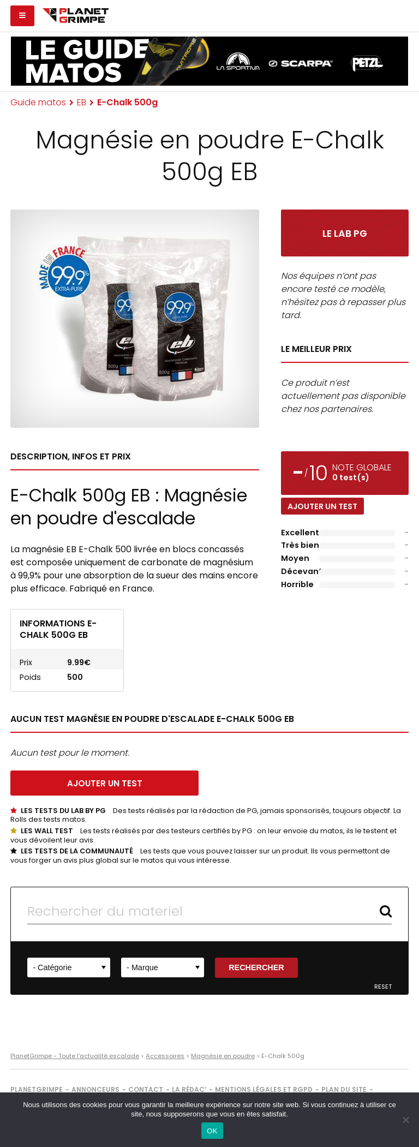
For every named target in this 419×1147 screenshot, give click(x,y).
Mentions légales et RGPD (264, 1089)
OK (212, 1131)
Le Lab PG (344, 233)
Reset (383, 987)
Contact (145, 1089)
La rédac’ (189, 1089)
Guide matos (38, 102)
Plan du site (344, 1089)
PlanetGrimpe (36, 1089)
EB (81, 102)
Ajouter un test (322, 506)
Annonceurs (95, 1089)
